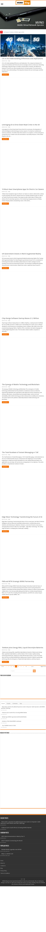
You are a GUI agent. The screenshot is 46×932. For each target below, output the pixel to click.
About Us (2, 863)
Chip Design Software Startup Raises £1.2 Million (20, 318)
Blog (1, 868)
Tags (21, 703)
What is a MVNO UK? (7, 854)
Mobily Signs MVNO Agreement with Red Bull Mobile (14, 717)
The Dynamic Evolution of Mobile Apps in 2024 (13, 32)
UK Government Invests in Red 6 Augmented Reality (21, 254)
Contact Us (3, 865)
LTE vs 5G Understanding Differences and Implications (22, 59)
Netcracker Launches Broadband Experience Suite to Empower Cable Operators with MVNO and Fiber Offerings (20, 822)
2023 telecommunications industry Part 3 (13, 836)
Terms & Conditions (5, 873)
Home (1, 860)
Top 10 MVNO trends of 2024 (9, 725)
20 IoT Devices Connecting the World (11, 841)
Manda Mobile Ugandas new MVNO (11, 849)
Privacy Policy (3, 871)
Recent (3, 703)
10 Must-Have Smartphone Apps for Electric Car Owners (23, 189)
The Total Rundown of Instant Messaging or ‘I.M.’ (20, 453)
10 (26, 666)
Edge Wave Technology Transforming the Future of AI (22, 517)
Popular (8, 703)
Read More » (5, 74)
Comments (15, 703)
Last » (32, 666)
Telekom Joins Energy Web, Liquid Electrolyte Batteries (22, 648)
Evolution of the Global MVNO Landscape (11, 721)
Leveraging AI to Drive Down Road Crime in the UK (21, 125)
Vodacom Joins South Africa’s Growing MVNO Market (14, 712)
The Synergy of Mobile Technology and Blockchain (20, 385)
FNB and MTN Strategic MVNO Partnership (18, 582)
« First (2, 666)
